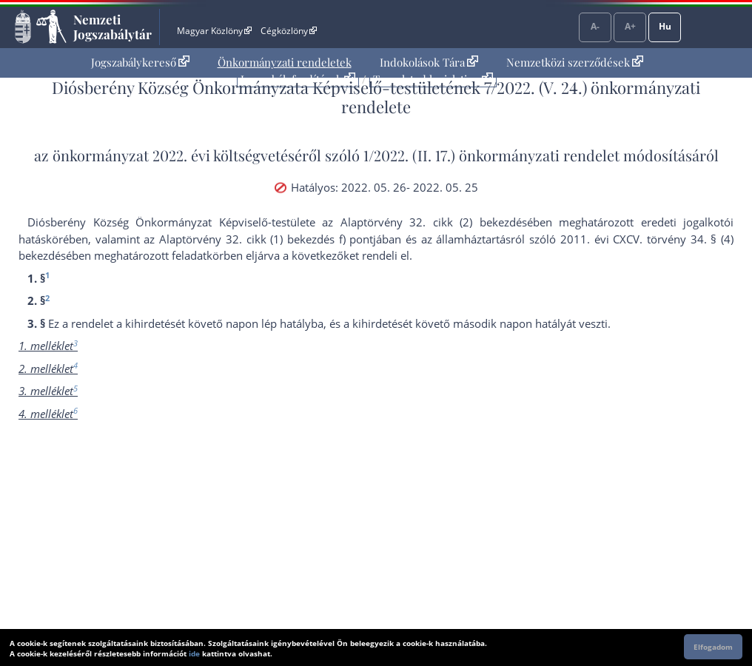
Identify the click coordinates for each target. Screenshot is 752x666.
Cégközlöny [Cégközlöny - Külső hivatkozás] (289, 30)
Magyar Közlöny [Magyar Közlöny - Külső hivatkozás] (214, 30)
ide (194, 653)
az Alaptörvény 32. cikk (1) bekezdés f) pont (258, 239)
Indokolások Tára (429, 62)
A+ (630, 26)
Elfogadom (713, 647)
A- (595, 26)
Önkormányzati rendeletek (285, 62)
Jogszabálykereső (140, 62)
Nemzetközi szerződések (574, 62)
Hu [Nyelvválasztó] (665, 26)
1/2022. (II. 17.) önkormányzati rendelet (491, 155)
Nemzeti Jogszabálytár (112, 26)
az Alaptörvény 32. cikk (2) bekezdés (424, 222)
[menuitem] (140, 62)
